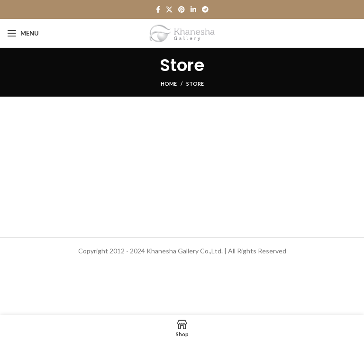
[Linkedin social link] (193, 9)
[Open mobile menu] (23, 33)
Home (169, 84)
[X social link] (169, 9)
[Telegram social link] (205, 9)
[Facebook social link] (158, 9)
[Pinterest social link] (181, 9)
